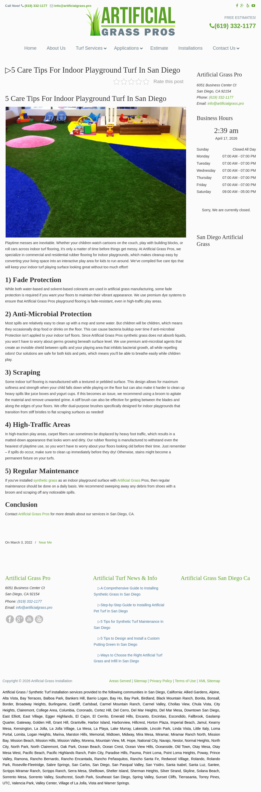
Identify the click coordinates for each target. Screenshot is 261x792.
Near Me (45, 542)
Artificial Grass (128, 480)
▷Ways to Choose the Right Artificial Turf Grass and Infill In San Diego (128, 658)
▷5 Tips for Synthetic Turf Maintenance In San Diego (128, 624)
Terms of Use (185, 681)
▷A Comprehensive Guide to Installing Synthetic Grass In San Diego (126, 591)
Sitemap (140, 681)
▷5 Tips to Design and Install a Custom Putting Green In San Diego (127, 641)
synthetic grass (45, 480)
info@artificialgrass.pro (73, 6)
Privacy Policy (161, 681)
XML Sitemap (209, 681)
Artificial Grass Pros (33, 514)
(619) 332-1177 (35, 6)
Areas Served (120, 681)
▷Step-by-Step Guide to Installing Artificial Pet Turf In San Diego (129, 608)
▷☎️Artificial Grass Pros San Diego (130, 21)
